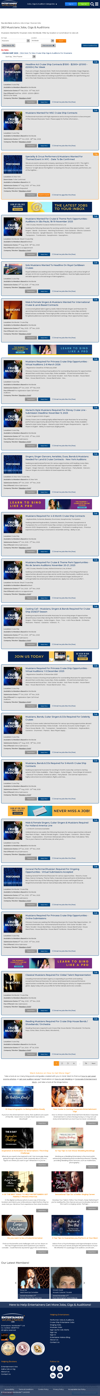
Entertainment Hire (9, 1367)
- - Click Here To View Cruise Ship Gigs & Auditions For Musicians (36, 53)
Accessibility (9, 1389)
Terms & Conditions (26, 1389)
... (79, 1063)
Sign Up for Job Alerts (59, 1330)
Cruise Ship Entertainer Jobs (62, 1322)
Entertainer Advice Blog (60, 1337)
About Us (54, 1340)
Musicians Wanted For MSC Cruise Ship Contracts (51, 113)
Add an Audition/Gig (90, 45)
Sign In (53, 1335)
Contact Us (54, 1342)
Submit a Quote (44, 195)
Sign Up (53, 1332)
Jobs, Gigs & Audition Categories (42, 4)
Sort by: (9, 57)
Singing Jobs (55, 1325)
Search (61, 41)
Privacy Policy (58, 1389)
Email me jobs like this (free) (64, 102)
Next (93, 1063)
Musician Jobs (56, 1327)
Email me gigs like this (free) (64, 195)
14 (86, 1063)
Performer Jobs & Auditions (62, 1320)
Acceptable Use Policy (76, 1389)
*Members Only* (25, 98)
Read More (31, 102)
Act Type (4, 38)
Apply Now (44, 102)
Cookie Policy (43, 1389)
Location (34, 38)
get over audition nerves (29, 1079)
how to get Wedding (63, 1079)
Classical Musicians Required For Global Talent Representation (58, 975)
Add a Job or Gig (8, 1369)
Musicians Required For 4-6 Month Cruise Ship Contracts (55, 516)
